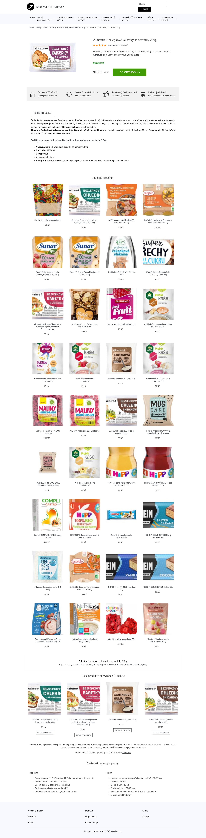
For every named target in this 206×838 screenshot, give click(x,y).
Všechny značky (35, 811)
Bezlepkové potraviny (77, 27)
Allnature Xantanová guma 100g (121, 379)
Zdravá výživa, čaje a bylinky (132, 18)
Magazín (89, 811)
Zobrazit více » (134, 55)
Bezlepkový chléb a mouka (105, 665)
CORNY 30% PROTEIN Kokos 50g (158, 587)
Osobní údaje (91, 823)
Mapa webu (90, 817)
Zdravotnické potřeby (108, 18)
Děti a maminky (152, 18)
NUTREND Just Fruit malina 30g (121, 324)
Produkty (38, 27)
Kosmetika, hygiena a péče (87, 18)
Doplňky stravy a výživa (65, 18)
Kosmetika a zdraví (167, 18)
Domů (32, 17)
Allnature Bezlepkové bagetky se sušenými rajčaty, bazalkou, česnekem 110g (47, 326)
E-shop (44, 27)
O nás (145, 811)
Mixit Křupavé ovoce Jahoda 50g (121, 639)
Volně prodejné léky (44, 18)
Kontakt (146, 817)
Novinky (32, 817)
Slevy (30, 823)
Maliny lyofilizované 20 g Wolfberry (84, 431)
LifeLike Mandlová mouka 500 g (47, 220)
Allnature (97, 55)
